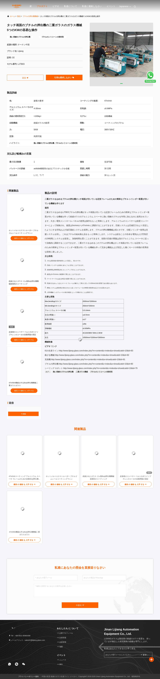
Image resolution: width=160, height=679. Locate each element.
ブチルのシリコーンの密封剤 (101, 372)
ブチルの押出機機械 (30, 16)
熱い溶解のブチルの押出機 (63, 372)
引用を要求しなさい (64, 78)
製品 (19, 16)
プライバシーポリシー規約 (28, 676)
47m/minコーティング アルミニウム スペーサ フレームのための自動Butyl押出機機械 (24, 477)
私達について (70, 6)
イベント (111, 6)
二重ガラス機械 (82, 372)
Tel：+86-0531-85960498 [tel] (19, 636)
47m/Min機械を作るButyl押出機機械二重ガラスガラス (24, 533)
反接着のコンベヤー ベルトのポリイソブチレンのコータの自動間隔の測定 (135, 477)
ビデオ (55, 6)
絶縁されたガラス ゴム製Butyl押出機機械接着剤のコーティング (98, 477)
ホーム (12, 16)
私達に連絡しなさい (92, 6)
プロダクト (42, 6)
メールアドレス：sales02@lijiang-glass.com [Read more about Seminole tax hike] (27, 640)
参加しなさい (145, 655)
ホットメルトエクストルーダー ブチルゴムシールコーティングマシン (61, 477)
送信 (25, 78)
